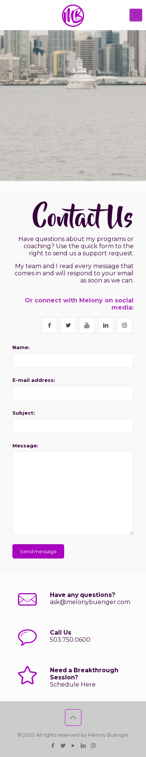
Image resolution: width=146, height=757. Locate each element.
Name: (21, 347)
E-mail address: (33, 380)
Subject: (23, 413)
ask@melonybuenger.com (90, 602)
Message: (25, 446)
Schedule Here (73, 684)
